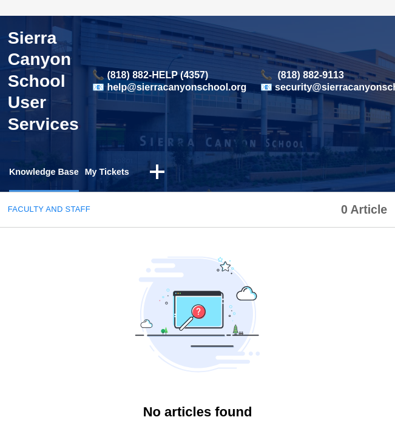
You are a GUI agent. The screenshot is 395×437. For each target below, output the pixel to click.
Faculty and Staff (49, 210)
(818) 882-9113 (310, 75)
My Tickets (118, 173)
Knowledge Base (48, 173)
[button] (170, 173)
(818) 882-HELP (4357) (157, 75)
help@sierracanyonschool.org (176, 87)
